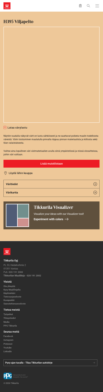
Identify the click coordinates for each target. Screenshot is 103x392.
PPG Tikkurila (10, 325)
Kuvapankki (9, 300)
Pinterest (7, 344)
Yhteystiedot (9, 318)
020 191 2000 (16, 272)
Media (6, 322)
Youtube (7, 347)
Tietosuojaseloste (12, 296)
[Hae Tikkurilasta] (88, 5)
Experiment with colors (51, 219)
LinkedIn (7, 351)
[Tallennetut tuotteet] (80, 6)
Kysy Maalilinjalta (11, 289)
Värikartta (51, 192)
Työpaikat (8, 314)
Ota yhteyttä (9, 286)
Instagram (8, 340)
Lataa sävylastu (17, 127)
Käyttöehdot (9, 293)
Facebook (8, 336)
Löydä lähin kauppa (21, 173)
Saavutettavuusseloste (14, 303)
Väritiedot (51, 184)
